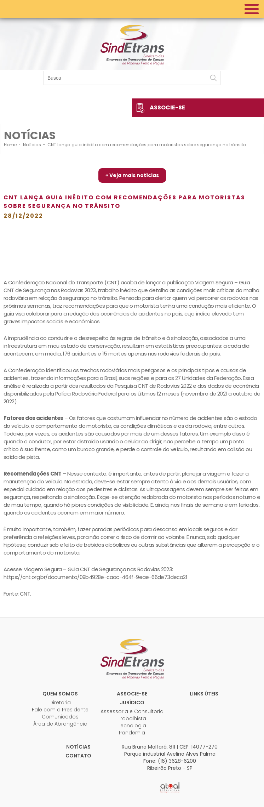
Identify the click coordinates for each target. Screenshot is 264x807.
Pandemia (132, 732)
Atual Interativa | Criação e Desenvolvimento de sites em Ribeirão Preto (169, 787)
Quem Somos (60, 693)
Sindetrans (132, 658)
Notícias (78, 746)
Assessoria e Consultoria (132, 711)
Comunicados (60, 716)
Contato (78, 755)
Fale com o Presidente (60, 709)
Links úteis (204, 693)
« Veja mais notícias (132, 175)
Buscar (213, 78)
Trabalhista (132, 718)
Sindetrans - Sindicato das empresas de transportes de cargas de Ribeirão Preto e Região (132, 44)
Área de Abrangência (60, 723)
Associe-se (167, 107)
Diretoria (60, 702)
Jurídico (132, 702)
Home (10, 145)
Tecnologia (132, 725)
